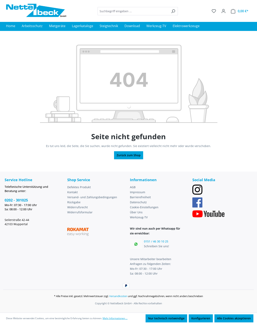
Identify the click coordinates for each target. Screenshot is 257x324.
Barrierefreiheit (140, 197)
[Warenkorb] (239, 11)
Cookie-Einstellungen (144, 207)
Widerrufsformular (80, 212)
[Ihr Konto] (223, 11)
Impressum (137, 192)
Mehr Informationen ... (115, 318)
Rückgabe (74, 202)
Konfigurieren (200, 318)
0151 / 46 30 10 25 (156, 241)
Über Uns (136, 212)
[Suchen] (173, 11)
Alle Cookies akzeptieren (234, 318)
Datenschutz (138, 202)
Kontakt (72, 192)
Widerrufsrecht (77, 207)
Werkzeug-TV (139, 217)
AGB (133, 187)
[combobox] (133, 11)
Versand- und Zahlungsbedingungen (92, 197)
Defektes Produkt (79, 187)
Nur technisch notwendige (166, 318)
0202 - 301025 (16, 200)
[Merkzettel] (214, 11)
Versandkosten (118, 296)
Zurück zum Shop (129, 155)
